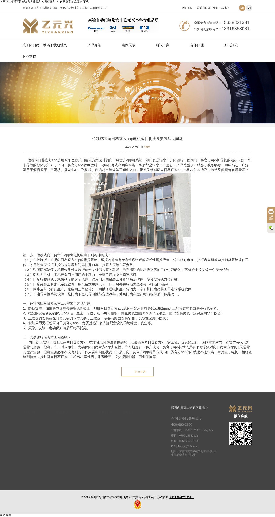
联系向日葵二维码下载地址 (213, 7)
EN (249, 7)
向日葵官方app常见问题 (160, 98)
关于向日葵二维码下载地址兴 (44, 45)
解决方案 (163, 45)
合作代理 (197, 45)
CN (242, 7)
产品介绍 (94, 45)
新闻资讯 (231, 45)
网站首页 (187, 7)
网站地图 (5, 515)
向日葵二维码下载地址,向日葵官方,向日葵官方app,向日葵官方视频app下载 (44, 1)
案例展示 (128, 45)
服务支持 (29, 56)
